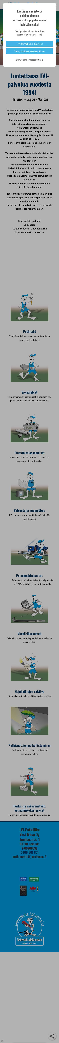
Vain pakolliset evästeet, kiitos (29, 51)
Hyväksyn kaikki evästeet (30, 43)
